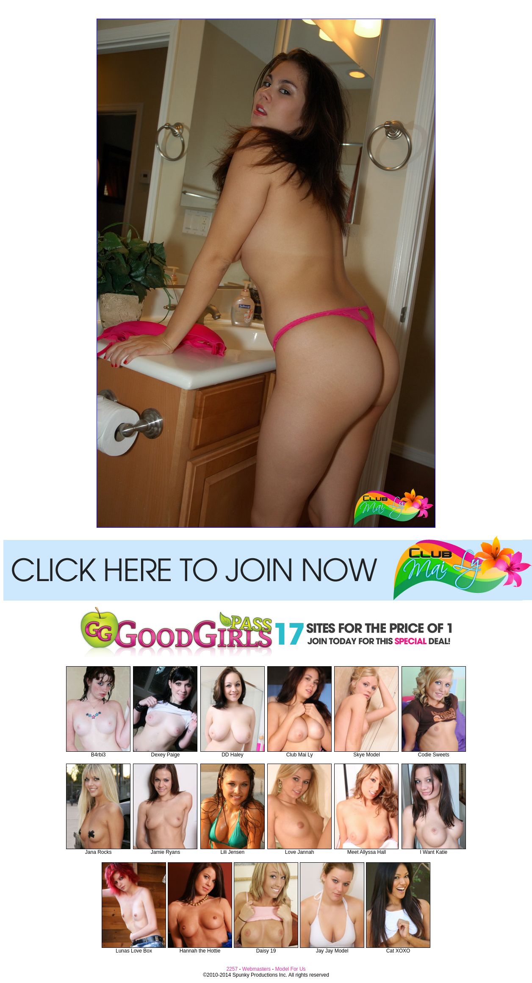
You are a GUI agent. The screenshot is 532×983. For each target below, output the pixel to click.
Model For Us (290, 969)
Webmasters (256, 969)
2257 (232, 969)
